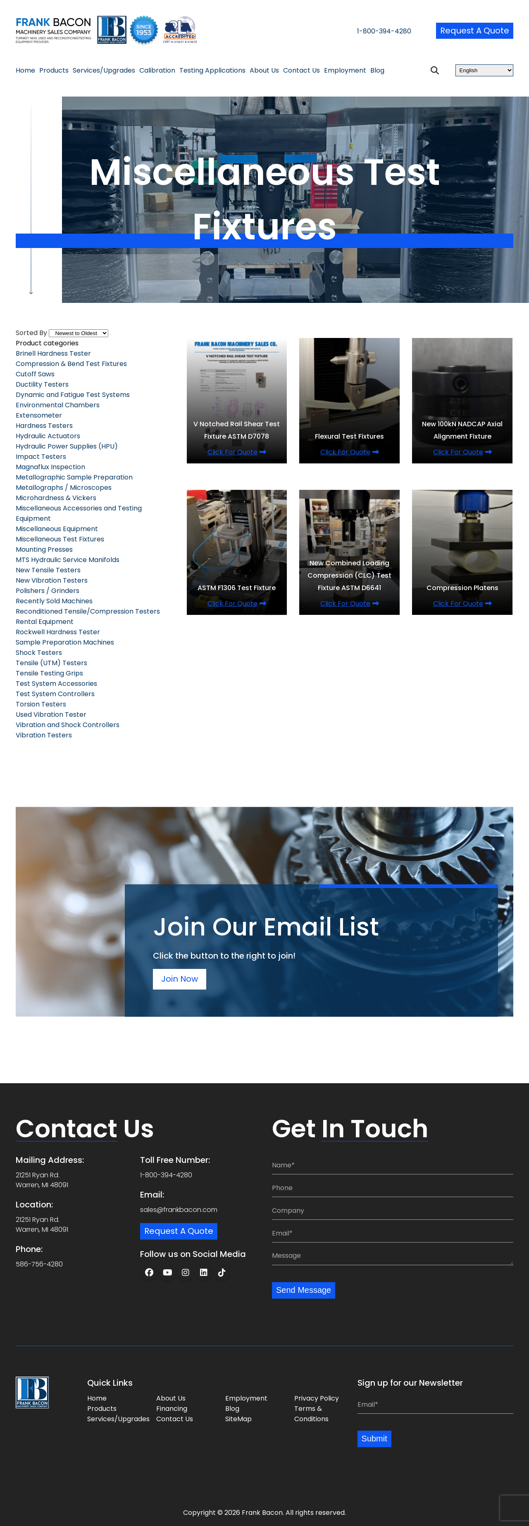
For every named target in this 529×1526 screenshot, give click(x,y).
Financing (171, 1408)
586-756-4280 (39, 1264)
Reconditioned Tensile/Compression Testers (88, 611)
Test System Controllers (55, 694)
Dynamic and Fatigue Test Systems (73, 394)
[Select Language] (484, 70)
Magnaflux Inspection (50, 467)
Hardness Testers (44, 425)
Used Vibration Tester (51, 714)
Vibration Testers (44, 735)
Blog (377, 70)
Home (25, 70)
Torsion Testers (41, 704)
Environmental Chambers (58, 405)
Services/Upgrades (104, 70)
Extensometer (39, 415)
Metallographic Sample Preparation (74, 477)
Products (54, 70)
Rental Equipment (45, 621)
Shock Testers (39, 652)
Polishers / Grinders (47, 590)
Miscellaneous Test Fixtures (60, 539)
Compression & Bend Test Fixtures (71, 364)
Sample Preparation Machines (65, 642)
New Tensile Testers (48, 570)
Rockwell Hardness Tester (58, 632)
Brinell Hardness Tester (53, 353)
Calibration (157, 70)
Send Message (303, 1290)
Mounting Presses (44, 549)
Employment (345, 70)
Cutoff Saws (35, 374)
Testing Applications (212, 70)
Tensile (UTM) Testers (51, 663)
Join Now (179, 979)
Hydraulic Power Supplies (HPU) (67, 446)
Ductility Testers (42, 384)
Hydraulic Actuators (48, 436)
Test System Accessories (56, 683)
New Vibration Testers (52, 580)
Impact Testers (41, 456)
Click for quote (232, 452)
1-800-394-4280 (383, 31)
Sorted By (31, 333)
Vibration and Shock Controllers (67, 725)
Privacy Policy (316, 1398)
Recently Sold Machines (54, 601)
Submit (374, 1438)
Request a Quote (474, 31)
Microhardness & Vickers (56, 498)
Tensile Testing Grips (49, 673)
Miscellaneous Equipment (57, 529)
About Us (264, 70)
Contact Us (301, 70)
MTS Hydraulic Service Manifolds (67, 560)
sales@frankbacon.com (178, 1209)
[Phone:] (392, 1188)
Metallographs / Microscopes (64, 487)
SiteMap (238, 1419)
